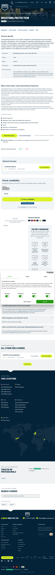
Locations (32, 2)
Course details (34, 356)
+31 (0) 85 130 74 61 (37, 311)
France (19, 548)
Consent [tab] (9, 276)
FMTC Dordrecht (6, 189)
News (46, 2)
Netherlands (6, 187)
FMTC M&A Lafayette (6, 394)
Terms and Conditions (51, 557)
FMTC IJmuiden (19, 411)
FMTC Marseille (5, 407)
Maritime (14, 530)
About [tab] (45, 276)
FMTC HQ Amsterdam (20, 407)
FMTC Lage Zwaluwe (20, 404)
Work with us (50, 2)
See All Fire (27, 364)
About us (37, 2)
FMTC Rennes (4, 404)
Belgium (19, 550)
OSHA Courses (13, 13)
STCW (2, 532)
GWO (2, 530)
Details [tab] (27, 276)
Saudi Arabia (20, 546)
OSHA (2, 534)
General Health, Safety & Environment (18, 533)
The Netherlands (21, 544)
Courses (7, 13)
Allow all (45, 301)
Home (2, 13)
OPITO (2, 526)
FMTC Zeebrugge (19, 387)
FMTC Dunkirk (4, 402)
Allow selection (27, 301)
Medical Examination (45, 557)
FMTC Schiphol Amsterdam (22, 402)
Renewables (15, 528)
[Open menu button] (11, 6)
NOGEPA (3, 528)
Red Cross (3, 536)
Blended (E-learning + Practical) (5, 545)
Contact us (35, 557)
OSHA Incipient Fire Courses (24, 13)
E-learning (3, 547)
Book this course (9, 135)
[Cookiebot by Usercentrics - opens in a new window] (47, 273)
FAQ (42, 2)
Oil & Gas (15, 526)
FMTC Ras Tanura (5, 420)
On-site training (4, 542)
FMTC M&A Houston (6, 391)
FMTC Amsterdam (6, 188)
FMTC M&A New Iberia (6, 387)
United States (21, 542)
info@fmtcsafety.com (23, 311)
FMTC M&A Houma (5, 389)
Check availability (44, 167)
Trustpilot (5, 225)
